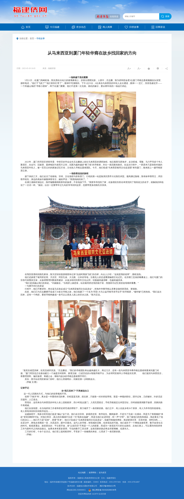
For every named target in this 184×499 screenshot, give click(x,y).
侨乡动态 (82, 27)
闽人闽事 (108, 27)
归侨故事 (135, 27)
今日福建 (55, 27)
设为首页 (102, 473)
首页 (25, 27)
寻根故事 (40, 38)
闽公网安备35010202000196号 (102, 490)
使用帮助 (92, 473)
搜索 (165, 16)
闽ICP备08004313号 (108, 486)
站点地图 (82, 473)
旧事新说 (158, 27)
